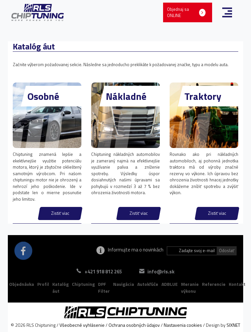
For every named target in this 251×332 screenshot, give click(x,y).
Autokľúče (147, 284)
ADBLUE (169, 284)
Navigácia (123, 284)
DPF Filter (104, 288)
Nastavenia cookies (183, 325)
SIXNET (233, 325)
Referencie (214, 284)
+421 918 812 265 (103, 271)
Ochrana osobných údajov (134, 325)
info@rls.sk (161, 271)
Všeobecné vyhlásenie (82, 325)
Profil (43, 284)
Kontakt (237, 284)
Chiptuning (83, 284)
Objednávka (21, 284)
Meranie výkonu (190, 288)
